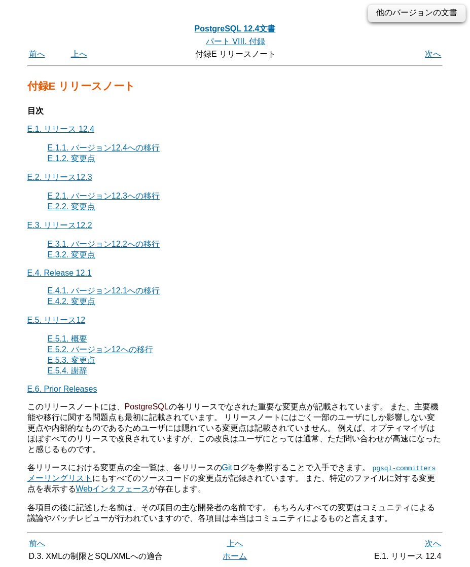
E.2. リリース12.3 (59, 177)
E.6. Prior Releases (62, 389)
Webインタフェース (113, 488)
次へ (433, 54)
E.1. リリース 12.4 (61, 129)
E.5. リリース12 (56, 320)
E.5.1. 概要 (67, 338)
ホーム (235, 555)
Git (227, 467)
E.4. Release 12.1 (59, 273)
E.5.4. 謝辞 (67, 370)
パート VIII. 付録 (235, 41)
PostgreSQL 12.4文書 (235, 28)
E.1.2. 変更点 (71, 158)
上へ (79, 54)
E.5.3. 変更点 (71, 360)
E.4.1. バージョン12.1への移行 (104, 290)
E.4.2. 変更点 (71, 301)
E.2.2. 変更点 (71, 206)
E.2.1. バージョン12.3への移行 (104, 196)
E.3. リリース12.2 (59, 225)
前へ (37, 54)
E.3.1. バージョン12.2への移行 (104, 244)
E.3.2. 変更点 (71, 254)
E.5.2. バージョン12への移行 (100, 349)
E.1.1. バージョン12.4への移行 (104, 147)
